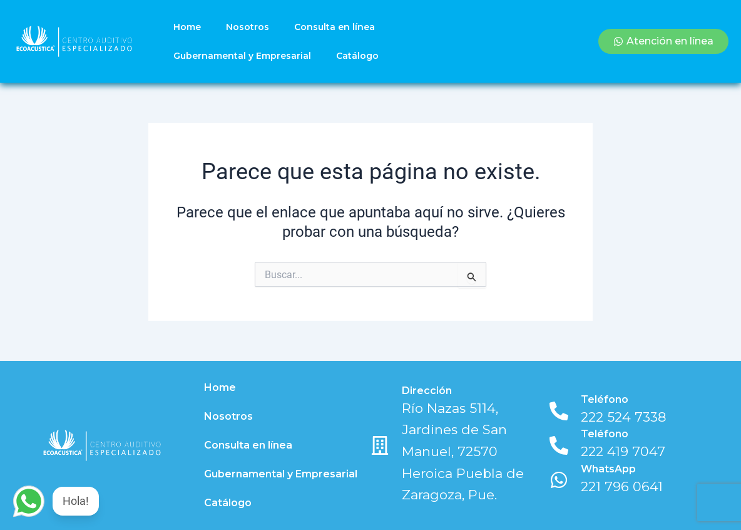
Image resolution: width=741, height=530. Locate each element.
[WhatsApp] (558, 479)
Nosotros (247, 27)
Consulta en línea (334, 27)
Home (187, 27)
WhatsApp (608, 469)
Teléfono (604, 399)
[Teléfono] (558, 411)
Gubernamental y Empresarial (242, 55)
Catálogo (357, 55)
